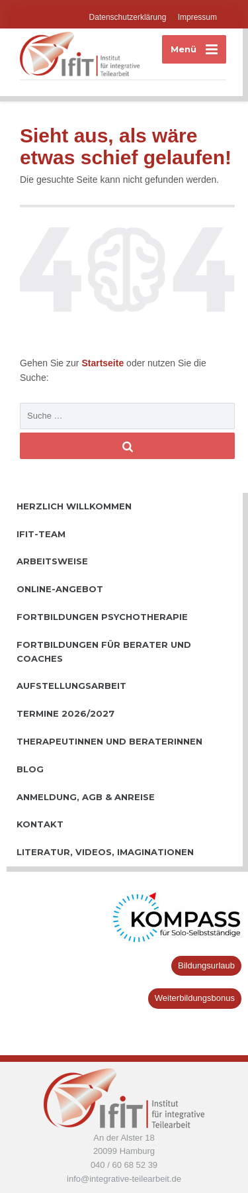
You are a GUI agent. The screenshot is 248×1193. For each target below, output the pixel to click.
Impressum (197, 17)
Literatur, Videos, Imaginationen (105, 852)
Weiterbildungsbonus (195, 998)
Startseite (103, 363)
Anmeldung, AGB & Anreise (86, 797)
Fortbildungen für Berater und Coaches (104, 651)
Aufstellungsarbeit (71, 685)
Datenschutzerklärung (128, 17)
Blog (30, 769)
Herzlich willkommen (74, 506)
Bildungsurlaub (206, 965)
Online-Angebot (60, 589)
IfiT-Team (41, 534)
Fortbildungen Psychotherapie (102, 616)
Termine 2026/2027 (65, 713)
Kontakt (40, 824)
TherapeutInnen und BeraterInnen (109, 741)
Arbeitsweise (52, 561)
